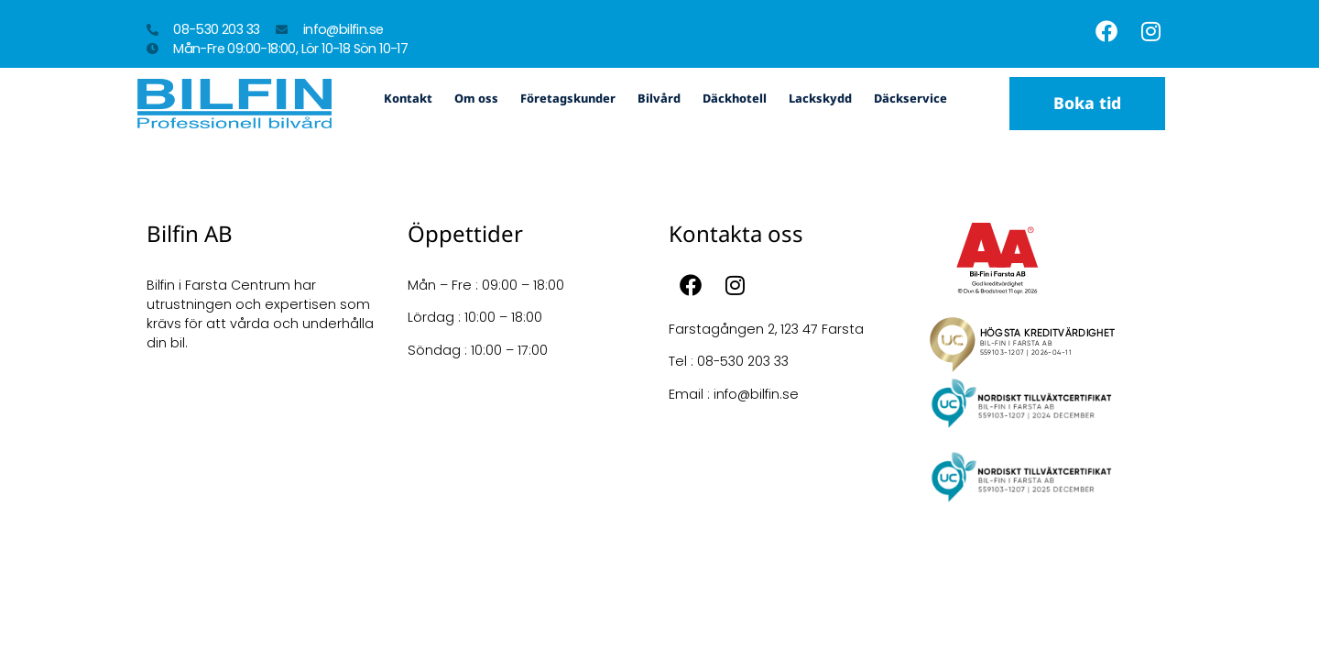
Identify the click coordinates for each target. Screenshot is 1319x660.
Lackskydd (820, 98)
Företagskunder (568, 98)
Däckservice (910, 98)
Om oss (476, 98)
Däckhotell (735, 98)
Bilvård (659, 98)
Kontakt (408, 98)
